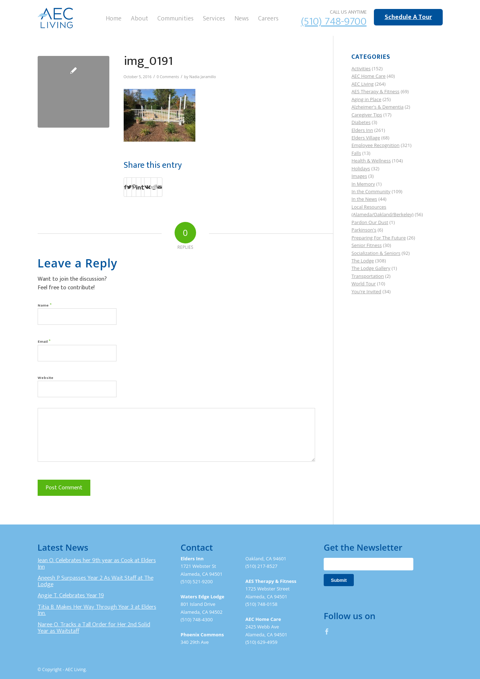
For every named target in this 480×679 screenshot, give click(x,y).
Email (44, 341)
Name (45, 305)
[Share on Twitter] (129, 187)
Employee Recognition (375, 145)
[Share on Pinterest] (134, 187)
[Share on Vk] (147, 187)
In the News (364, 199)
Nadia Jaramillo (202, 76)
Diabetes (360, 122)
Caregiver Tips (366, 114)
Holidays (360, 168)
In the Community (370, 191)
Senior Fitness (366, 245)
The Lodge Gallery (370, 268)
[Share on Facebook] (125, 187)
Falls (356, 153)
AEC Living (362, 84)
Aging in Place (366, 99)
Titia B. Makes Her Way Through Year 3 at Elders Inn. (97, 610)
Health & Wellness (371, 160)
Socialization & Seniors (375, 253)
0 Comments (168, 76)
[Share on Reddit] (154, 187)
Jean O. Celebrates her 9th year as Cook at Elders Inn (97, 563)
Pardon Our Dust (369, 222)
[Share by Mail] (159, 187)
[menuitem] (113, 18)
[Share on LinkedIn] (138, 187)
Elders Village (365, 137)
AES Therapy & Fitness (375, 91)
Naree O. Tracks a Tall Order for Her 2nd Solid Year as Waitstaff (94, 627)
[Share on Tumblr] (142, 187)
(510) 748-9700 (334, 21)
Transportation (367, 276)
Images (359, 176)
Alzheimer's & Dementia (377, 107)
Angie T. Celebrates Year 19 (71, 595)
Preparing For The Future (378, 237)
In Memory (363, 184)
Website (45, 378)
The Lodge (362, 260)
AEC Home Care (368, 76)
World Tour (363, 283)
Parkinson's (363, 230)
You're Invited (366, 291)
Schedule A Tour (408, 17)
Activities (361, 68)
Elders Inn (362, 130)
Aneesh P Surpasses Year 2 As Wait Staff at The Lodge (95, 581)
